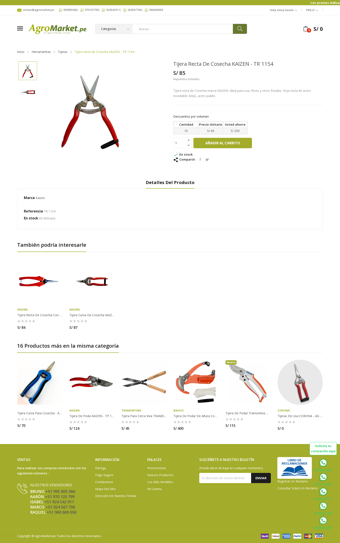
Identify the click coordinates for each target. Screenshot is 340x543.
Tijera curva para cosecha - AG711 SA (39, 413)
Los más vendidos (160, 482)
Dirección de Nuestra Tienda (115, 496)
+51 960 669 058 (61, 512)
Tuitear (207, 159)
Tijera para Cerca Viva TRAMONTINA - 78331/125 (144, 416)
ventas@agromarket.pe (35, 10)
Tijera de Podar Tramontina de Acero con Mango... (248, 413)
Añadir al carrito (222, 143)
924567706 (132, 10)
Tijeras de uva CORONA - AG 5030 (300, 416)
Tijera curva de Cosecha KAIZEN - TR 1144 (91, 315)
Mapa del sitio (105, 489)
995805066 (68, 10)
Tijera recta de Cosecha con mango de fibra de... (39, 315)
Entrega (100, 468)
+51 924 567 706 (60, 507)
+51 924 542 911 (59, 501)
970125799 (89, 10)
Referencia (33, 211)
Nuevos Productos (160, 475)
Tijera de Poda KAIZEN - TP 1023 (91, 416)
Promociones (156, 468)
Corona (284, 410)
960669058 (154, 10)
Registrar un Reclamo (292, 481)
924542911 (111, 10)
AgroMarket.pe (45, 536)
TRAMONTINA (131, 410)
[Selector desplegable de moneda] (312, 10)
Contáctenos (104, 482)
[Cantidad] (179, 143)
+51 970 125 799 (60, 496)
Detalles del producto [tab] (170, 182)
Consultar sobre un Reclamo (297, 488)
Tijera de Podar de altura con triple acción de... (196, 416)
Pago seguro (104, 475)
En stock (31, 218)
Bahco (178, 410)
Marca (29, 197)
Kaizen (40, 198)
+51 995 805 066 (60, 491)
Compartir (200, 159)
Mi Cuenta (154, 489)
